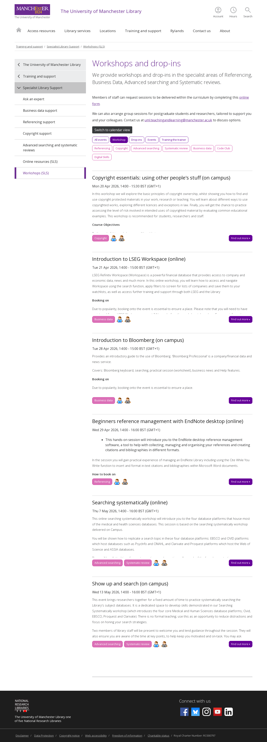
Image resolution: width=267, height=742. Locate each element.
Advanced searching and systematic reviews (50, 147)
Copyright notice (69, 735)
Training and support (143, 30)
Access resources (41, 30)
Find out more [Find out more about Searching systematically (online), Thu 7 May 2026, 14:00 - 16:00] (240, 563)
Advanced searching (146, 148)
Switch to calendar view (112, 130)
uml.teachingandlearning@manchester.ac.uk (178, 120)
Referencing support (39, 122)
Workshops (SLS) (94, 46)
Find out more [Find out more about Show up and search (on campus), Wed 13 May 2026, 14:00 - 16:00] (240, 644)
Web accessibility (96, 735)
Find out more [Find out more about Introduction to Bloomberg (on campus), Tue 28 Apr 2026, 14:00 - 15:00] (240, 400)
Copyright (122, 148)
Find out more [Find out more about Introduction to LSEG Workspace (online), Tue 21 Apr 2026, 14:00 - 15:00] (240, 319)
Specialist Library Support (63, 46)
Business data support (40, 110)
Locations (108, 30)
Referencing (102, 148)
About (225, 30)
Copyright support (37, 133)
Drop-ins (136, 140)
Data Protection (44, 735)
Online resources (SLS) (40, 161)
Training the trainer (174, 140)
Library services (77, 30)
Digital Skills (101, 157)
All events (100, 140)
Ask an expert (33, 99)
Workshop (119, 140)
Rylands (177, 30)
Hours (233, 16)
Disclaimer (22, 735)
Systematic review (176, 148)
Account (218, 16)
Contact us (202, 30)
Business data (202, 148)
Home (19, 29)
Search (247, 16)
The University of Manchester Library (100, 11)
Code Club (223, 148)
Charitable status (158, 735)
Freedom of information (127, 735)
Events (152, 140)
